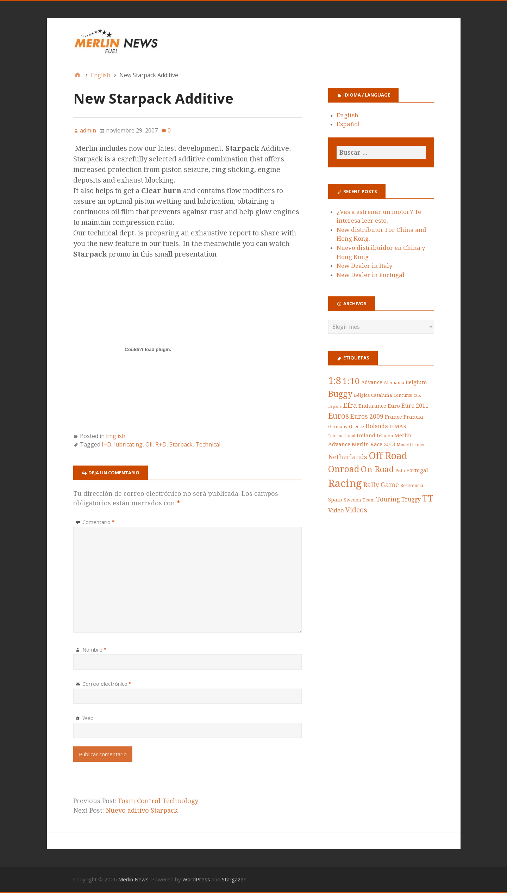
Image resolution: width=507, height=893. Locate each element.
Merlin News (133, 879)
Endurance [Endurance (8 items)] (372, 406)
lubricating (128, 445)
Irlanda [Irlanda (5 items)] (385, 436)
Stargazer (234, 879)
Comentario (98, 522)
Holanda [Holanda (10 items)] (376, 426)
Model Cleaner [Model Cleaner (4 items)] (410, 445)
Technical (207, 445)
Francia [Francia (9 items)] (413, 417)
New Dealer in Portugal (371, 275)
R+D (161, 445)
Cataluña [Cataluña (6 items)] (381, 395)
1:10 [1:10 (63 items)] (351, 381)
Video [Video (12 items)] (336, 510)
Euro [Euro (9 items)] (394, 406)
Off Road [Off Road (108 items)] (388, 456)
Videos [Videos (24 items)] (356, 510)
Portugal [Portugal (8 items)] (417, 471)
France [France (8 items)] (393, 417)
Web (88, 718)
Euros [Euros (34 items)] (338, 416)
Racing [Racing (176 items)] (345, 484)
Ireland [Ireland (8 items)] (366, 436)
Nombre (94, 649)
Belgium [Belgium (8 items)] (416, 382)
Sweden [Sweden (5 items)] (352, 500)
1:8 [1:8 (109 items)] (334, 380)
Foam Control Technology (158, 801)
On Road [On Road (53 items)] (377, 470)
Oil (148, 445)
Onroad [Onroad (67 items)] (343, 469)
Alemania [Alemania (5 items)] (394, 382)
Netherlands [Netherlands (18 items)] (347, 457)
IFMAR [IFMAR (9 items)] (398, 427)
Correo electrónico (107, 684)
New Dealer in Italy (365, 266)
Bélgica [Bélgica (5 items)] (362, 395)
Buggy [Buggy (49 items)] (340, 394)
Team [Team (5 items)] (368, 500)
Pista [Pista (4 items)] (400, 471)
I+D (106, 445)
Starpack (181, 445)
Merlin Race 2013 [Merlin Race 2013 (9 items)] (373, 445)
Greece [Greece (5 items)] (356, 427)
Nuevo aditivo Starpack (142, 810)
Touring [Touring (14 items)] (388, 499)
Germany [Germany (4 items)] (338, 427)
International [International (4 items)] (341, 436)
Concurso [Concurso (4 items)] (403, 395)
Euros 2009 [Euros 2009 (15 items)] (366, 416)
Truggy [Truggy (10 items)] (411, 500)
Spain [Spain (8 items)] (335, 500)
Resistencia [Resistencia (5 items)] (411, 485)
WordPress (196, 879)
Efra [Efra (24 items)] (350, 405)
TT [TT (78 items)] (427, 498)
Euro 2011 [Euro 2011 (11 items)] (414, 405)
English (115, 436)
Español (348, 124)
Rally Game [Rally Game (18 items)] (381, 485)
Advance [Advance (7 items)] (371, 382)
